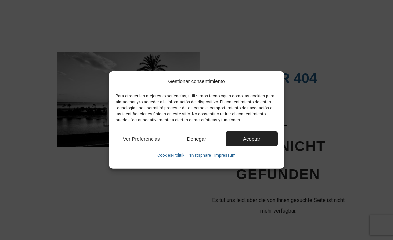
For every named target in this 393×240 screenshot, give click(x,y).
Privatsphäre (199, 155)
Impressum (225, 155)
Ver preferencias (141, 138)
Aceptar (251, 138)
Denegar (196, 138)
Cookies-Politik (170, 155)
